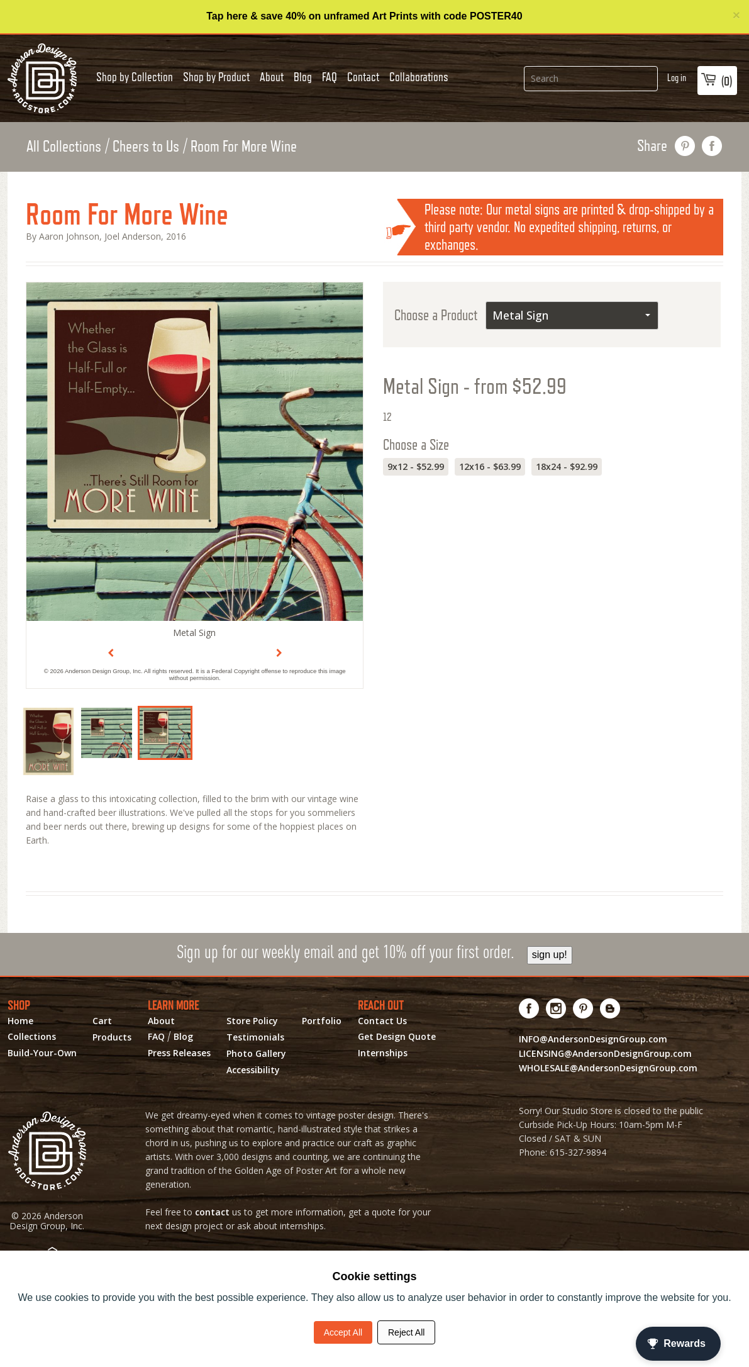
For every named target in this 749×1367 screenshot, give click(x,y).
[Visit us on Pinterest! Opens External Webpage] (583, 1008)
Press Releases (179, 1053)
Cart (102, 1021)
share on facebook (712, 146)
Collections (32, 1036)
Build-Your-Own (42, 1053)
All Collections (63, 146)
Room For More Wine (244, 146)
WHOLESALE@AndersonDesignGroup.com (608, 1068)
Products (111, 1037)
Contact (363, 76)
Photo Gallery (256, 1053)
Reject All (406, 1332)
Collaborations (418, 76)
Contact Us (382, 1021)
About (272, 76)
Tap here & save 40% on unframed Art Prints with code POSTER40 (364, 16)
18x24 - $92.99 (566, 466)
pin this (685, 146)
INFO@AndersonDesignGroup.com (593, 1039)
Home (20, 1021)
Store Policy (252, 1021)
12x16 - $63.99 (490, 466)
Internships (383, 1053)
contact (212, 1212)
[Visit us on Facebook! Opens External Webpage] (529, 1008)
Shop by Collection (134, 76)
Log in (676, 78)
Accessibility (253, 1070)
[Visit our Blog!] (610, 1008)
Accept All (343, 1332)
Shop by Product (216, 76)
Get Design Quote (397, 1036)
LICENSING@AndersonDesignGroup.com (605, 1053)
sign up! (549, 954)
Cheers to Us (146, 146)
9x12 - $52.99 (415, 466)
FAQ (329, 76)
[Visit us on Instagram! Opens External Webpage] (556, 1008)
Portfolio (321, 1021)
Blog (303, 76)
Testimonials (255, 1037)
